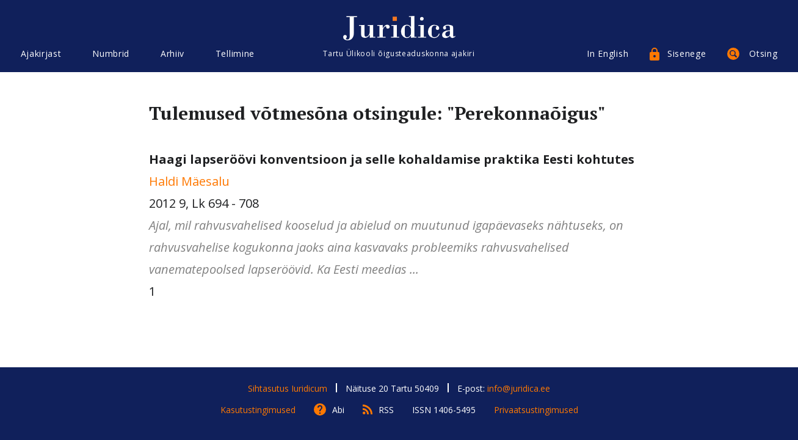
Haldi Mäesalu (189, 181)
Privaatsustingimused (536, 410)
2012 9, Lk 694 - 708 (399, 215)
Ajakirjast (41, 53)
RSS (386, 410)
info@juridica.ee (518, 388)
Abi (338, 410)
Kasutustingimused (258, 410)
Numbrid (110, 53)
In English (607, 53)
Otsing (763, 53)
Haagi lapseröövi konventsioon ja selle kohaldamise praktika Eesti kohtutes (391, 159)
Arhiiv (172, 53)
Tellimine (235, 53)
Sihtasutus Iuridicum (287, 388)
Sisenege (686, 53)
